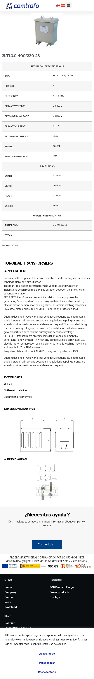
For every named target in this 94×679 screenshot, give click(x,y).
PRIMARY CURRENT (15, 126)
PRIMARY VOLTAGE (15, 106)
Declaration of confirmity (18, 397)
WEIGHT (9, 206)
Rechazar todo (47, 672)
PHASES (9, 86)
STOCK (8, 235)
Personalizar (47, 663)
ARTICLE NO (11, 225)
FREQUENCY (11, 96)
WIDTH (8, 176)
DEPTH (8, 186)
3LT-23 (8, 384)
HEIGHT (9, 196)
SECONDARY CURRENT (17, 136)
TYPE (7, 76)
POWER (9, 146)
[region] (47, 653)
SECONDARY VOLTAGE (17, 116)
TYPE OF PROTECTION (16, 156)
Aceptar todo (47, 654)
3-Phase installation (15, 390)
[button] (68, 5)
